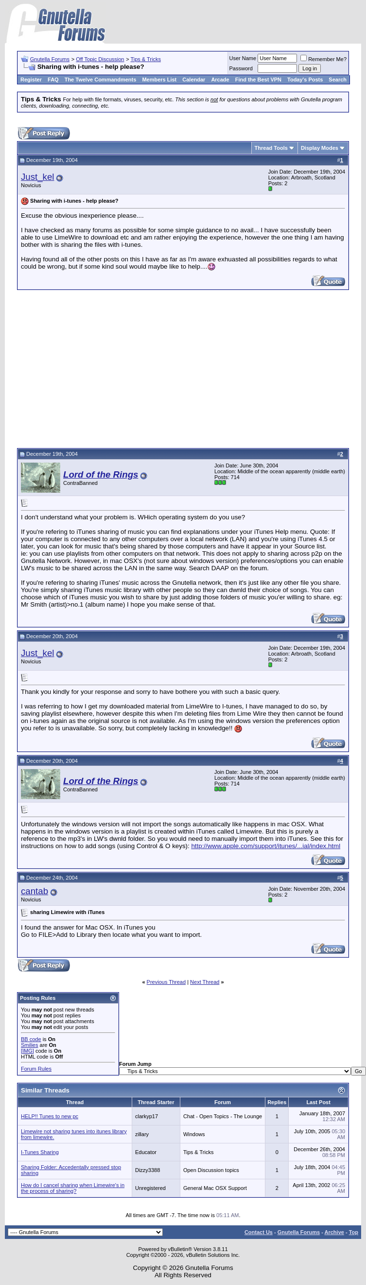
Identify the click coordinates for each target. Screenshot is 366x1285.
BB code (31, 1039)
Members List (159, 79)
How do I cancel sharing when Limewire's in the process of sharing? (72, 1188)
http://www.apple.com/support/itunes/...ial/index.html (265, 846)
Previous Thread (166, 982)
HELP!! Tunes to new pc (49, 1116)
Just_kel (37, 177)
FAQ (53, 79)
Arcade (220, 79)
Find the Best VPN (258, 79)
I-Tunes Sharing (40, 1152)
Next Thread (204, 982)
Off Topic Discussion (100, 59)
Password (241, 68)
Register (31, 79)
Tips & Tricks (145, 59)
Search (338, 79)
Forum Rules (36, 1069)
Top (353, 1232)
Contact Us (258, 1232)
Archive (334, 1232)
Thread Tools (271, 148)
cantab (34, 891)
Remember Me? (323, 59)
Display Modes (319, 148)
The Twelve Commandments (101, 79)
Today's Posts (305, 79)
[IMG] (27, 1051)
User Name (243, 58)
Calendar (193, 79)
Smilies (29, 1045)
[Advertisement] (183, 367)
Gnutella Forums (50, 59)
